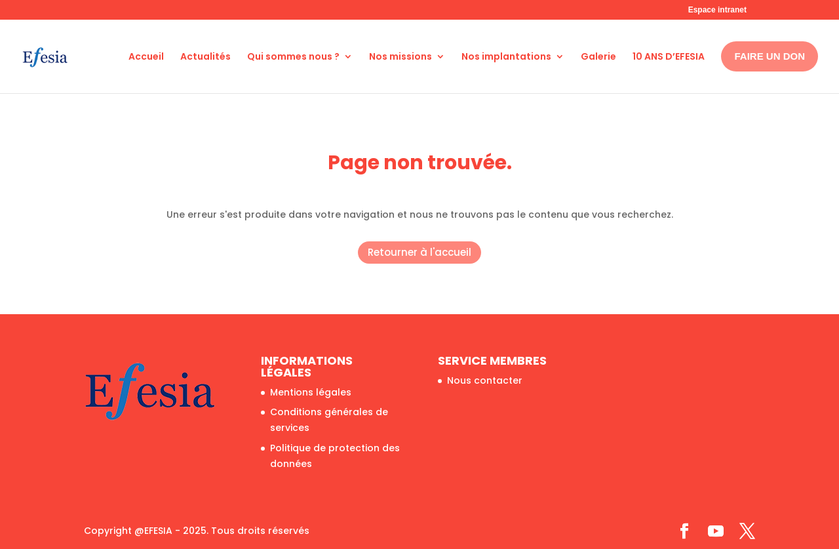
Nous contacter (484, 380)
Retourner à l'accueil (419, 252)
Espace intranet (717, 9)
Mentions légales (310, 392)
